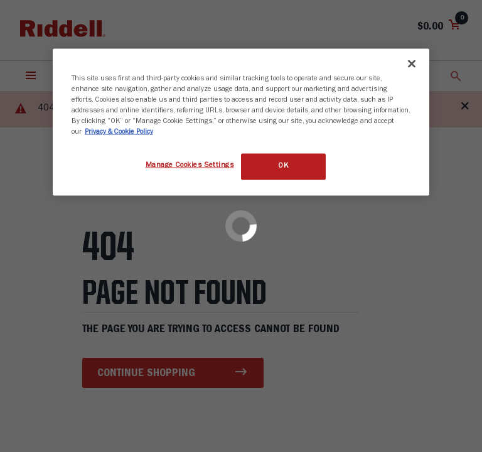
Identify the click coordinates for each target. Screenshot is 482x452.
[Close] (412, 64)
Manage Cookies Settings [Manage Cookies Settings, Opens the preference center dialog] (190, 166)
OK (283, 166)
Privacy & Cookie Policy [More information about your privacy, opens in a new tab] (119, 132)
